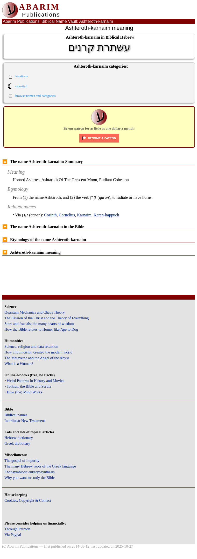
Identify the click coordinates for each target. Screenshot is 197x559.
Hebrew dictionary (18, 438)
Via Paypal (12, 535)
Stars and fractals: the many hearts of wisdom (39, 324)
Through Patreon (17, 529)
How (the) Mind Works (24, 392)
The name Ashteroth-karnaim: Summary (42, 161)
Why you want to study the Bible (29, 478)
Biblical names (15, 415)
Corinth (50, 215)
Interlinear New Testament (24, 421)
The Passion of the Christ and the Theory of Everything (46, 318)
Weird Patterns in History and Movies (35, 381)
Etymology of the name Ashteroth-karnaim (44, 239)
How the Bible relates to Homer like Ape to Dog (41, 329)
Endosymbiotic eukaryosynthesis (29, 472)
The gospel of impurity (21, 460)
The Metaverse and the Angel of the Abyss (36, 358)
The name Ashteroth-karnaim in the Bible (43, 226)
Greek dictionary (17, 443)
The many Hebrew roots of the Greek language (40, 466)
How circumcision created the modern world (38, 352)
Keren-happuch (106, 215)
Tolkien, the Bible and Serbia (29, 386)
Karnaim (84, 215)
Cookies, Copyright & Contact (27, 500)
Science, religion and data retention (31, 346)
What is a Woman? (18, 364)
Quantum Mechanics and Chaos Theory (34, 312)
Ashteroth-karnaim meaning (31, 252)
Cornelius (67, 215)
